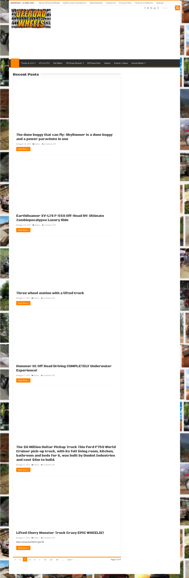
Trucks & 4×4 (27, 63)
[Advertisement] (118, 33)
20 (51, 559)
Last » (69, 559)
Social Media (137, 63)
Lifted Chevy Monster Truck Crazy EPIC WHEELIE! (60, 533)
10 (45, 559)
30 (57, 559)
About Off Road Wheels (49, 3)
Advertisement (96, 3)
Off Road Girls (93, 63)
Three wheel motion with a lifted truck (50, 293)
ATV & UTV (44, 63)
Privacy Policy (125, 3)
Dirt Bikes (58, 63)
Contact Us (111, 3)
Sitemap (159, 3)
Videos (107, 63)
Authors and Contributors (74, 3)
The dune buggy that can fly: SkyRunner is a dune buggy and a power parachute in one (64, 137)
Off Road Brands (74, 63)
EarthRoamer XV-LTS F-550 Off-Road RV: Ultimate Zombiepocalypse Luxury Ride (60, 218)
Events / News (121, 63)
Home (15, 63)
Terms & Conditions (144, 3)
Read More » (23, 149)
